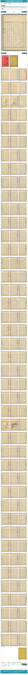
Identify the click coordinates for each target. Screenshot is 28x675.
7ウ (1, 175)
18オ (2, 269)
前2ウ (19, 94)
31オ (10, 390)
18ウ (19, 283)
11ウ (10, 215)
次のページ (4, 11)
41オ (19, 485)
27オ (2, 350)
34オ (10, 417)
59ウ (10, 646)
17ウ (10, 269)
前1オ (19, 81)
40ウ (2, 471)
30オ (2, 377)
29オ (19, 377)
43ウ (2, 498)
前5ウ (19, 121)
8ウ (10, 188)
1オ (10, 121)
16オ (10, 256)
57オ (2, 619)
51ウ (19, 579)
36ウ (19, 444)
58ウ (2, 633)
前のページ (24, 11)
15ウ (19, 256)
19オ (10, 283)
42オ (2, 485)
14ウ (10, 242)
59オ (19, 646)
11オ (19, 215)
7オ (10, 175)
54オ (2, 592)
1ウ (1, 121)
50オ (19, 565)
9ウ (19, 202)
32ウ (10, 404)
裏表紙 (19, 660)
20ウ (10, 296)
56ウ (10, 619)
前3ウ (2, 94)
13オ (10, 229)
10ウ (2, 202)
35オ (19, 431)
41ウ (10, 485)
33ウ (19, 417)
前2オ (2, 81)
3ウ (19, 148)
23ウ (10, 323)
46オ (10, 525)
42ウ (19, 498)
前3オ (11, 94)
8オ (19, 188)
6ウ (19, 175)
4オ (10, 148)
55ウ (2, 606)
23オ (19, 323)
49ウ (2, 552)
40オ (10, 471)
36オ (2, 431)
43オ (10, 498)
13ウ (2, 229)
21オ (2, 296)
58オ (10, 633)
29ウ (10, 377)
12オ (2, 215)
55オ (10, 606)
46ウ (2, 525)
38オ (19, 458)
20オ (19, 296)
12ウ (19, 229)
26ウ (10, 350)
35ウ (10, 431)
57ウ (19, 633)
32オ (19, 404)
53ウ (10, 592)
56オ (19, 619)
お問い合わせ (16, 672)
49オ (10, 552)
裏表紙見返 (3, 646)
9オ (1, 188)
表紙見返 (2, 67)
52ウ (2, 579)
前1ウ (11, 81)
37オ (10, 444)
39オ (2, 458)
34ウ (2, 417)
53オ (19, 592)
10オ (10, 202)
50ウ (10, 565)
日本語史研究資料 (13, 1)
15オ (2, 242)
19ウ (2, 283)
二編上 (9, 3)
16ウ (2, 256)
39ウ (19, 471)
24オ (2, 323)
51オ (2, 565)
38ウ (10, 458)
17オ (19, 269)
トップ (1, 3)
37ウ (2, 444)
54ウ (19, 606)
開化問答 (5, 3)
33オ (2, 404)
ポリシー (11, 672)
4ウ (1, 148)
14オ (19, 242)
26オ (19, 350)
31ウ (2, 390)
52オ (10, 579)
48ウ (19, 552)
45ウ (19, 525)
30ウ (19, 390)
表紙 (10, 67)
